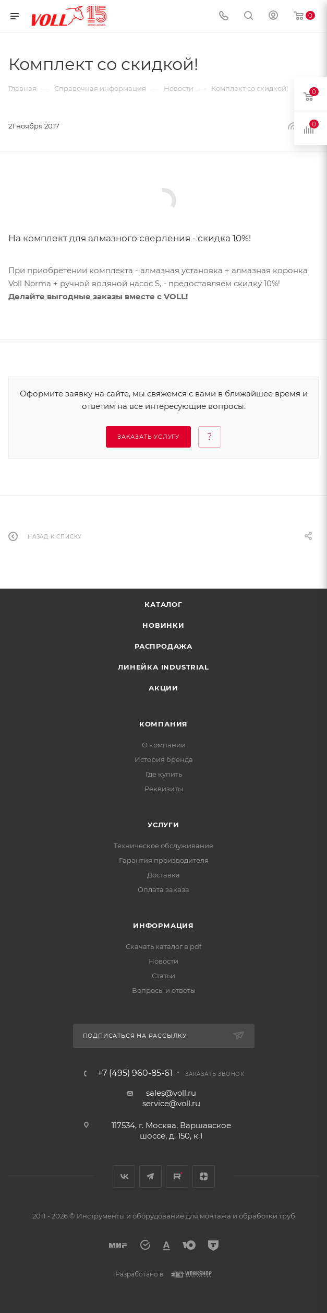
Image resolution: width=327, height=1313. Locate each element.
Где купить (164, 774)
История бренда (164, 759)
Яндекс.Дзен (203, 1176)
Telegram (150, 1176)
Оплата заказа (163, 889)
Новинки (163, 625)
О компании (164, 745)
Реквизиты (163, 788)
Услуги (163, 824)
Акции (163, 688)
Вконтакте (124, 1176)
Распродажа (163, 646)
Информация (163, 925)
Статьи (163, 975)
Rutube (177, 1176)
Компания (163, 724)
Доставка (163, 875)
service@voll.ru (171, 1103)
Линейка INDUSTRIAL (163, 667)
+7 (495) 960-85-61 (135, 1073)
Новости (163, 961)
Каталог (163, 604)
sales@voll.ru (171, 1093)
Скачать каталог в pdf (163, 946)
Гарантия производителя (164, 860)
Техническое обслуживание (163, 845)
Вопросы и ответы (164, 990)
